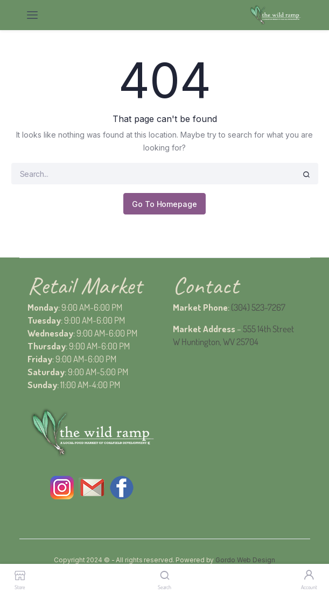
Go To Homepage (164, 204)
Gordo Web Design (245, 560)
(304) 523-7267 (258, 307)
